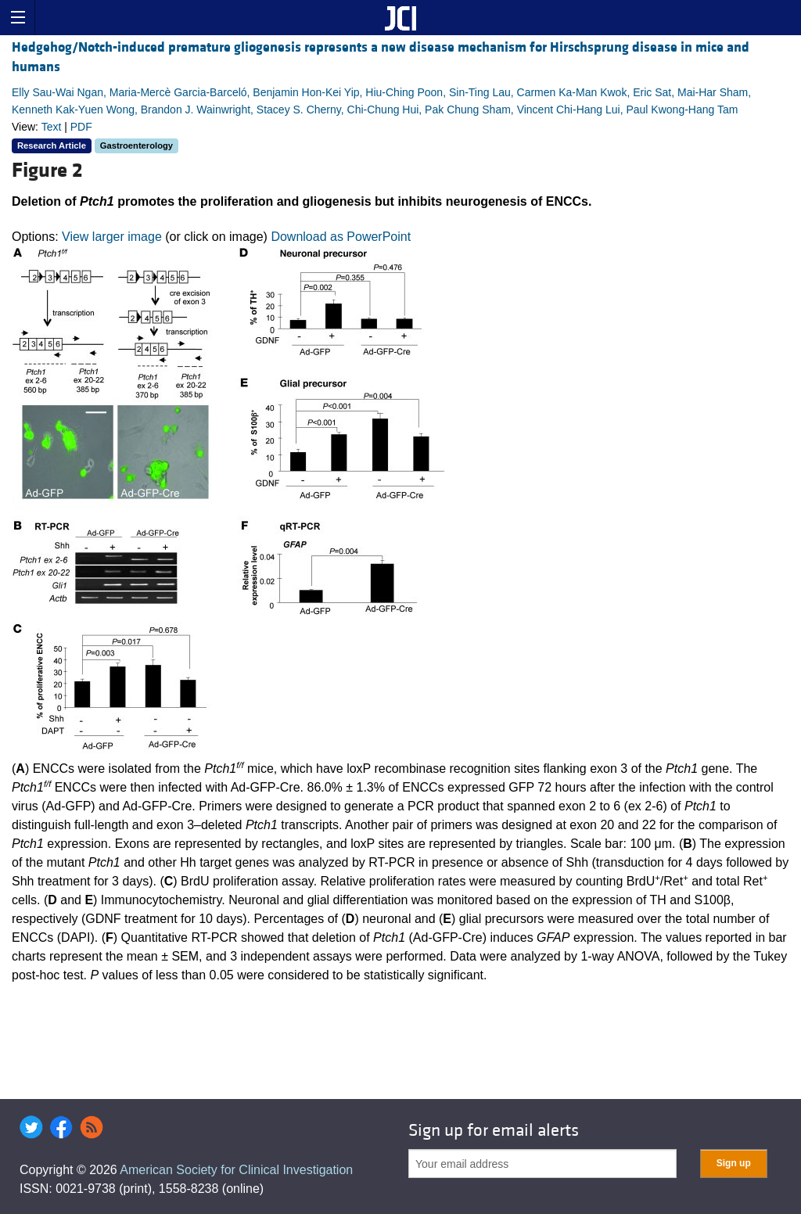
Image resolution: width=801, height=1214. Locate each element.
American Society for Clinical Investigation (236, 1169)
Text (51, 126)
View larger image (112, 236)
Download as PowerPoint (341, 236)
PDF (81, 126)
